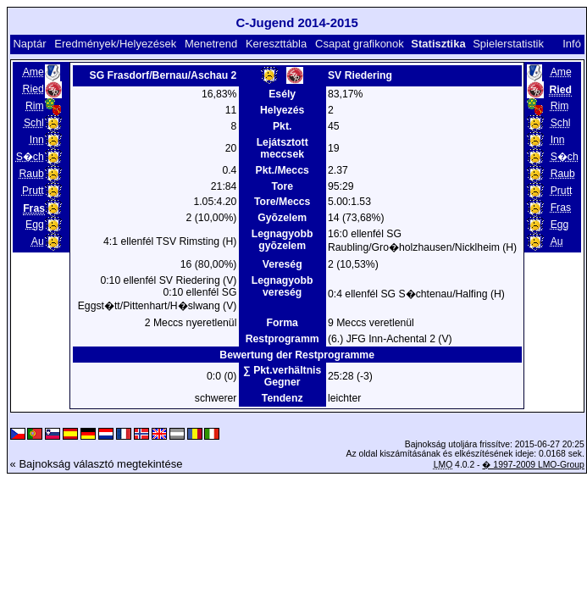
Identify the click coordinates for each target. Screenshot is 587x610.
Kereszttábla (276, 43)
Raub (31, 174)
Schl (34, 123)
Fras (561, 208)
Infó (571, 43)
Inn (37, 140)
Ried (33, 89)
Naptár (29, 43)
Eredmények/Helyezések (115, 43)
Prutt (33, 191)
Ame (33, 72)
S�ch (30, 157)
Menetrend (211, 43)
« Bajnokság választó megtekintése (96, 464)
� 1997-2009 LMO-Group (533, 464)
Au (37, 241)
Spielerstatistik (508, 43)
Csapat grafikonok (359, 43)
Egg (34, 224)
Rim (34, 106)
